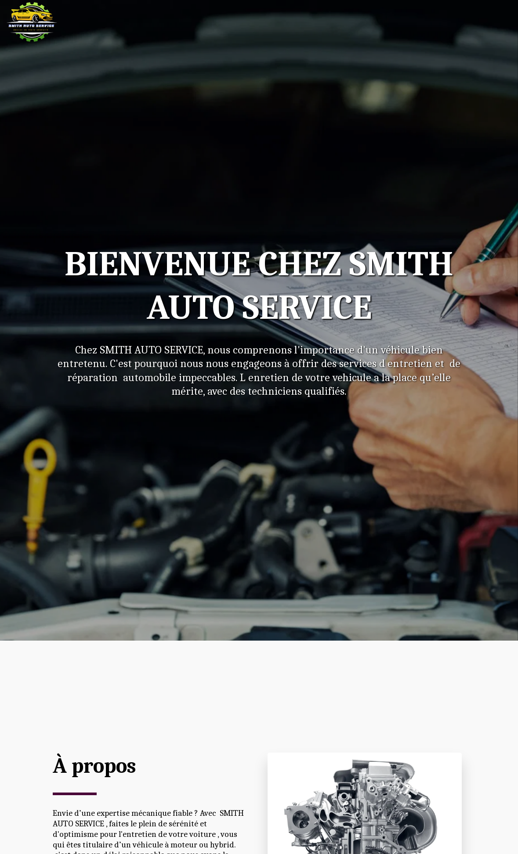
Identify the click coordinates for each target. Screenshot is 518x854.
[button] (457, 22)
